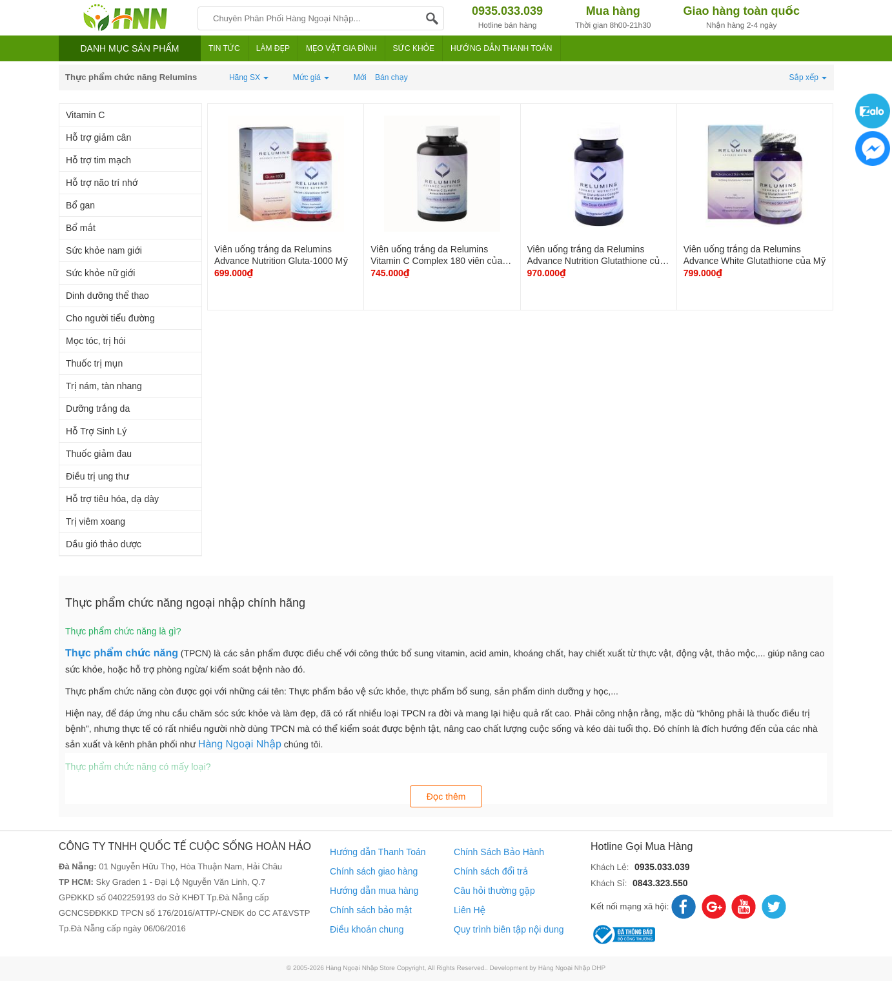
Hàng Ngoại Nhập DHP (572, 968)
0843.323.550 (660, 883)
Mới (360, 77)
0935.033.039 (662, 867)
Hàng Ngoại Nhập (239, 744)
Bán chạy (391, 77)
